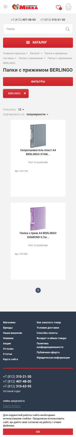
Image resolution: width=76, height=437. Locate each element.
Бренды (8, 327)
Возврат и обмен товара (51, 338)
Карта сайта (10, 359)
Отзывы (8, 348)
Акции (7, 343)
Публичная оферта (48, 352)
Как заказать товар (49, 322)
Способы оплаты (47, 332)
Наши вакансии (12, 332)
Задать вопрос (11, 405)
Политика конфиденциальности (50, 345)
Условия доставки (48, 327)
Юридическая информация (53, 357)
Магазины (9, 322)
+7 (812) (17, 377)
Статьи (7, 353)
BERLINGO (18, 93)
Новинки (8, 338)
